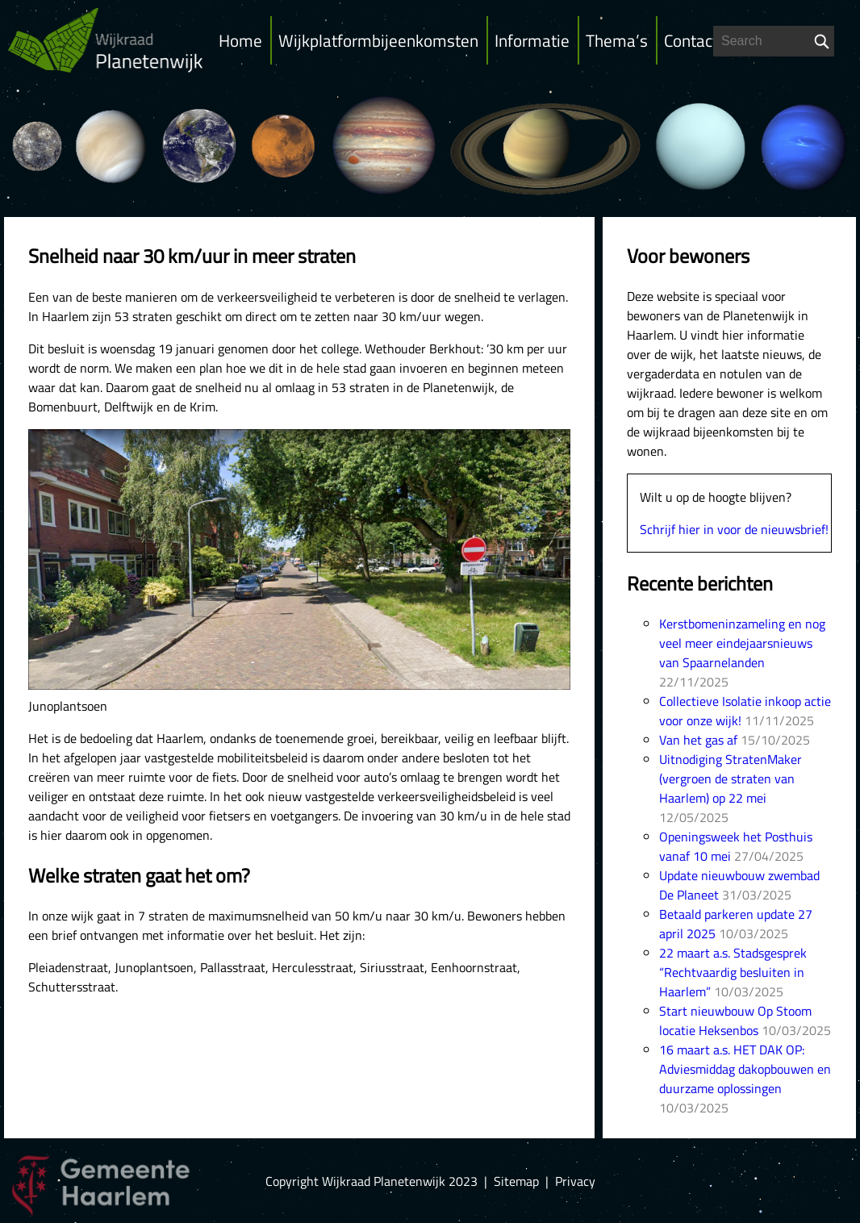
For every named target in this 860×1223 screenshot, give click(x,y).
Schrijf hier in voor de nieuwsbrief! (734, 529)
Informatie (532, 40)
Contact (691, 40)
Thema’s (617, 40)
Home (240, 40)
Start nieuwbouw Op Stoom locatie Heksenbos (735, 1020)
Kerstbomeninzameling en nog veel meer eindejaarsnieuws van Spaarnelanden (742, 643)
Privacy (575, 1181)
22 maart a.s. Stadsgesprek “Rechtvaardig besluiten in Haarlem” (733, 972)
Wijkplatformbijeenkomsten (378, 40)
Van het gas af (698, 739)
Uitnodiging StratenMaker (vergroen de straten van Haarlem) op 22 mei (730, 778)
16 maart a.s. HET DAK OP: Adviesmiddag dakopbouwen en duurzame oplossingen (745, 1069)
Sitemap (516, 1181)
